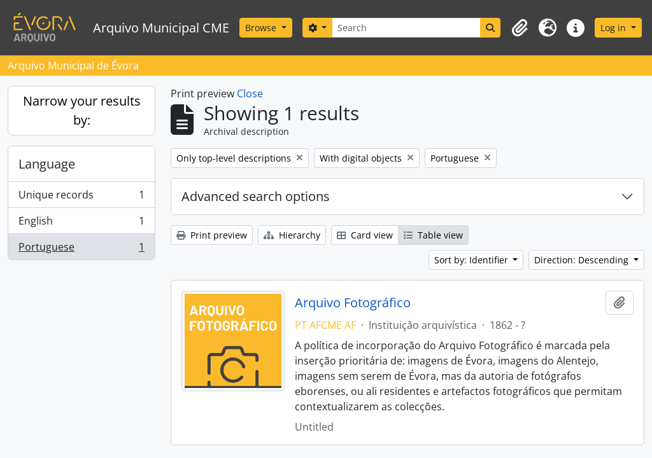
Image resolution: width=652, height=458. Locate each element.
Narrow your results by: (82, 110)
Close (250, 94)
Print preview (211, 235)
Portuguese (81, 249)
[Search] (406, 28)
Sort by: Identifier (472, 260)
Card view (365, 235)
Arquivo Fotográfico (353, 302)
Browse (262, 28)
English (81, 223)
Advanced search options (255, 196)
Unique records (81, 197)
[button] (520, 28)
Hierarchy (292, 235)
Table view (433, 235)
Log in (614, 28)
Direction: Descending (582, 260)
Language (46, 163)
